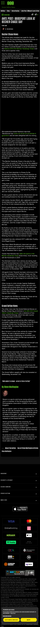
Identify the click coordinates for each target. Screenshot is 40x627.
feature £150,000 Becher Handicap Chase (19, 49)
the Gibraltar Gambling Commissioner (18, 582)
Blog (8, 11)
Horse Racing (15, 11)
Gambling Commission (20, 596)
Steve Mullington (10, 29)
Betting (3, 11)
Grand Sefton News (8, 7)
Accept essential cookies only (11, 619)
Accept (28, 620)
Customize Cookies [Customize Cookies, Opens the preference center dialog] (7, 616)
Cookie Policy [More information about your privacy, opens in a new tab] (12, 613)
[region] (20, 615)
